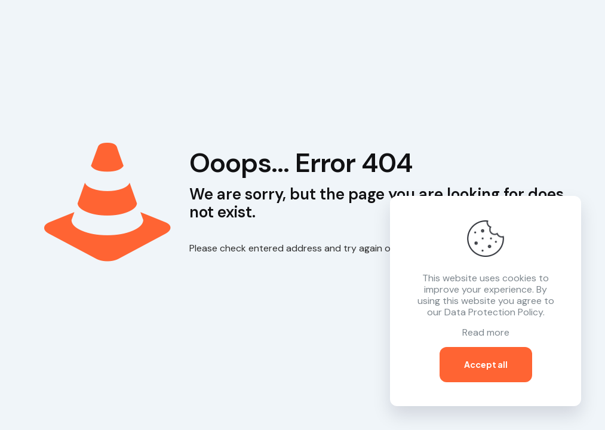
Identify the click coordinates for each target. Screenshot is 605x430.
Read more (485, 332)
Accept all (486, 364)
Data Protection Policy (493, 312)
